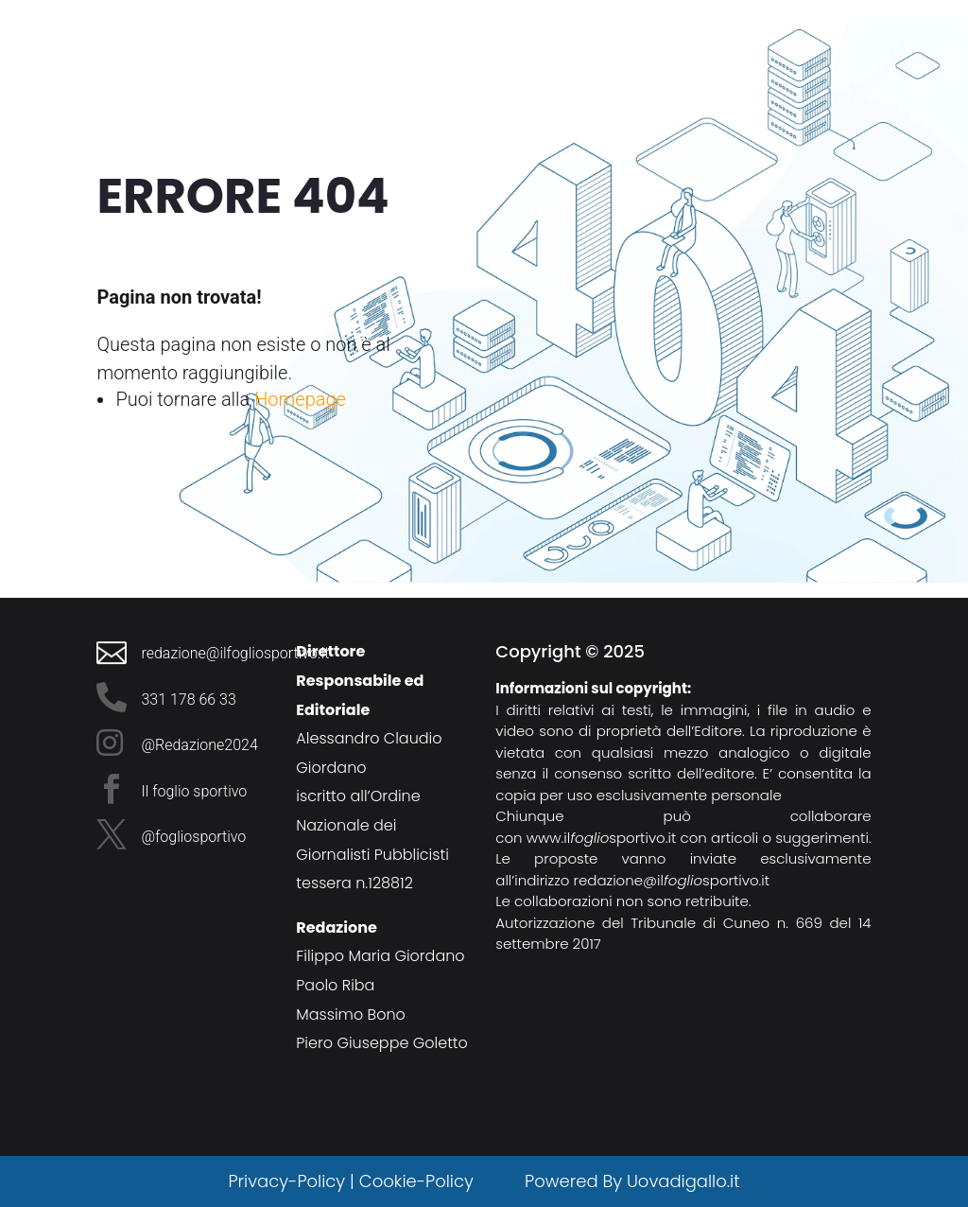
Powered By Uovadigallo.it (632, 1181)
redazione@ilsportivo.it (672, 880)
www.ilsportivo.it (602, 838)
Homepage (300, 399)
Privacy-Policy (286, 1181)
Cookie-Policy (418, 1181)
